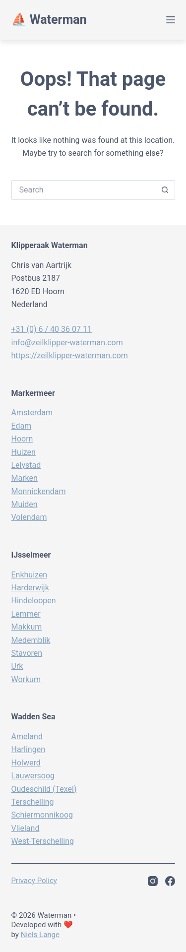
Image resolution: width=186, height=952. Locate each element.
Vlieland (25, 828)
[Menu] (170, 19)
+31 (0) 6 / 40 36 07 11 (51, 329)
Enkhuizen (29, 574)
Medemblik (31, 640)
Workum (26, 679)
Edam (21, 426)
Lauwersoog (33, 775)
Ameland (27, 736)
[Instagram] (153, 881)
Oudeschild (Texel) (44, 789)
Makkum (26, 627)
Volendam (29, 517)
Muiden (24, 504)
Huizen (23, 452)
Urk (17, 666)
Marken (24, 478)
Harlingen (28, 749)
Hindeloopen (33, 600)
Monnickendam (38, 491)
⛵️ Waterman (49, 19)
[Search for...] (83, 190)
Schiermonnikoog (42, 815)
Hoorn (22, 439)
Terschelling (32, 802)
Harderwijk (30, 587)
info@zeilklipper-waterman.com (67, 342)
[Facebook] (170, 881)
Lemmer (26, 614)
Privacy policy (34, 880)
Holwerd (26, 762)
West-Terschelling (42, 841)
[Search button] (165, 190)
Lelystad (26, 465)
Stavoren (27, 653)
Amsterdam (32, 412)
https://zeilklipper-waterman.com (69, 355)
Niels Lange (40, 934)
